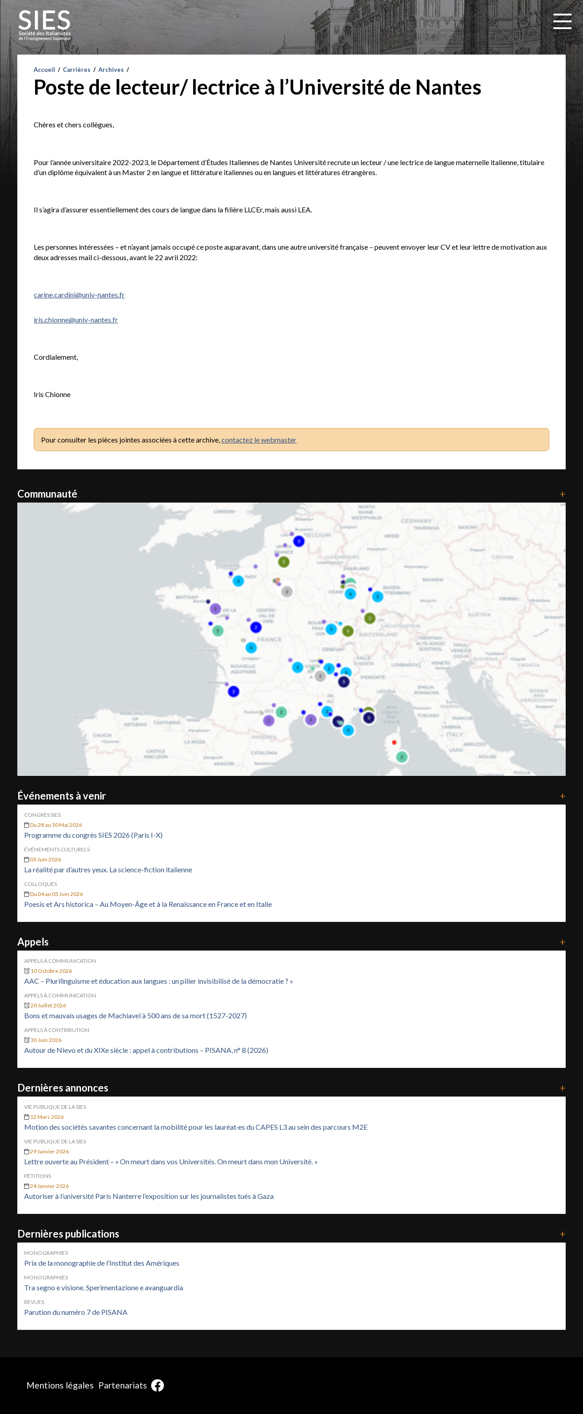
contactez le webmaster (259, 439)
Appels (291, 942)
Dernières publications (291, 1234)
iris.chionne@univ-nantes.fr (76, 319)
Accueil (44, 69)
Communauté (291, 494)
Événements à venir (291, 796)
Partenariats (122, 1385)
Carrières (77, 69)
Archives (111, 69)
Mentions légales (60, 1385)
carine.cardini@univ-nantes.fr (79, 294)
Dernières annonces (291, 1088)
